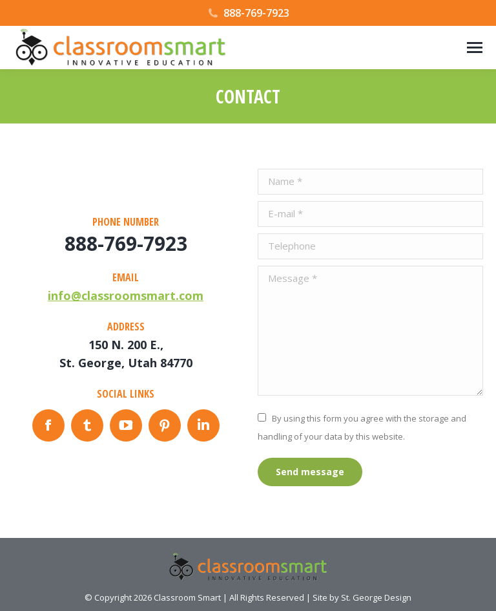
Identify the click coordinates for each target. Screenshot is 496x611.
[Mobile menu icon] (474, 47)
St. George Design (376, 597)
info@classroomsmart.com (125, 295)
